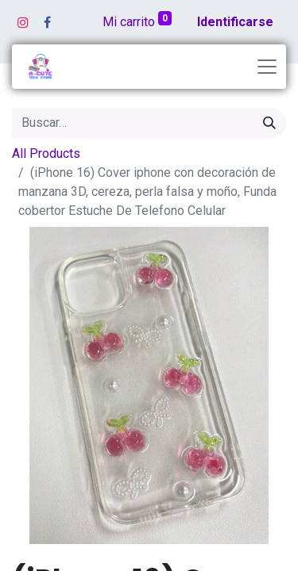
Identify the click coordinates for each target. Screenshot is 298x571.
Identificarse (235, 21)
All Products (46, 153)
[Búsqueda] (269, 123)
